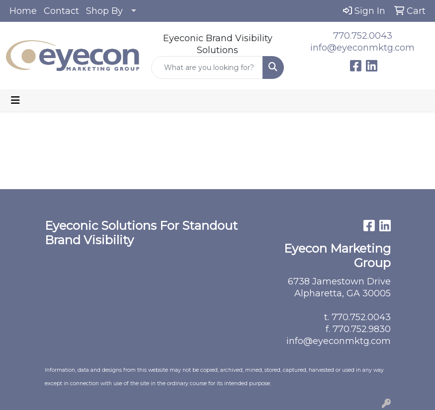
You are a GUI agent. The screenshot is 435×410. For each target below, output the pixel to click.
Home (23, 10)
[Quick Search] (207, 67)
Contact (61, 10)
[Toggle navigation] (15, 100)
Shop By (104, 10)
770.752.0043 (362, 35)
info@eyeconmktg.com (362, 47)
